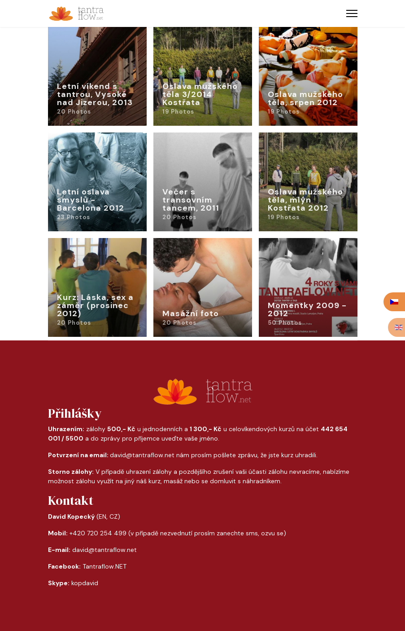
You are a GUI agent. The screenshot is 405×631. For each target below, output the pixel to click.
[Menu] (351, 13)
